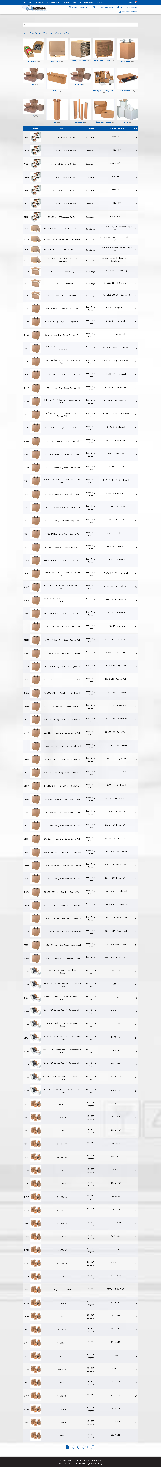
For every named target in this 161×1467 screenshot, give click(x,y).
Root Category (36, 33)
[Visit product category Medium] (80, 77)
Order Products (79, 7)
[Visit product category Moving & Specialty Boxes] (104, 81)
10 (88, 1447)
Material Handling (127, 7)
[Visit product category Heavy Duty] (127, 50)
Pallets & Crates (128, 12)
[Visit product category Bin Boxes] (33, 50)
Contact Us (53, 2)
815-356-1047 (70, 2)
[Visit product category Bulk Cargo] (57, 50)
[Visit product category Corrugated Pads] (80, 50)
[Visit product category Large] (33, 77)
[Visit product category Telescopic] (80, 111)
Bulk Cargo (90, 229)
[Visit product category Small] (33, 108)
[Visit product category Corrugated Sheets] (104, 50)
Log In (100, 2)
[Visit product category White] (127, 111)
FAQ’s (39, 2)
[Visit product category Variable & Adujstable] (104, 111)
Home (28, 2)
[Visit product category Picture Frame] (127, 80)
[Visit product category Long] (57, 80)
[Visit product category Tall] (57, 111)
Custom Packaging (103, 7)
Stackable (90, 137)
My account (86, 2)
